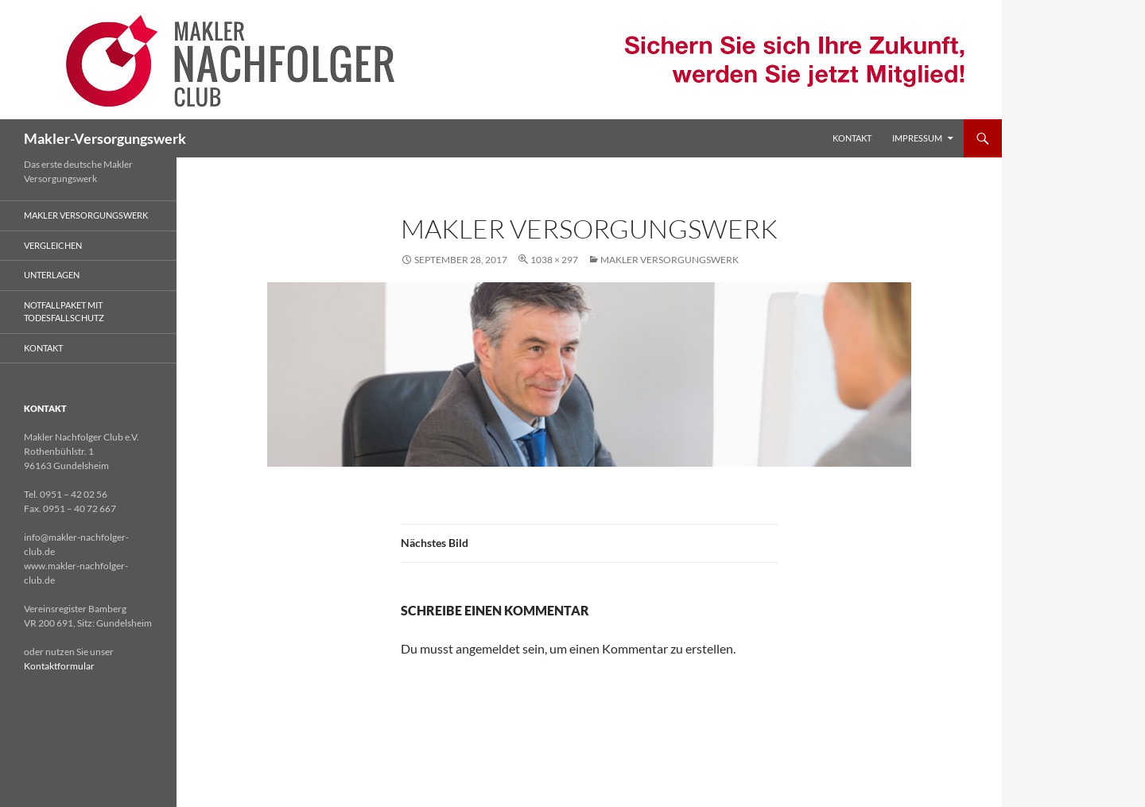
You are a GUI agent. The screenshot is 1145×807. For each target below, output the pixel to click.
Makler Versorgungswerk (669, 260)
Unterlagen (52, 275)
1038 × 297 (554, 260)
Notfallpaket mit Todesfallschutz (64, 312)
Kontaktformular (59, 666)
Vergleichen (53, 245)
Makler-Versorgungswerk (105, 138)
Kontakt (852, 138)
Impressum (917, 138)
